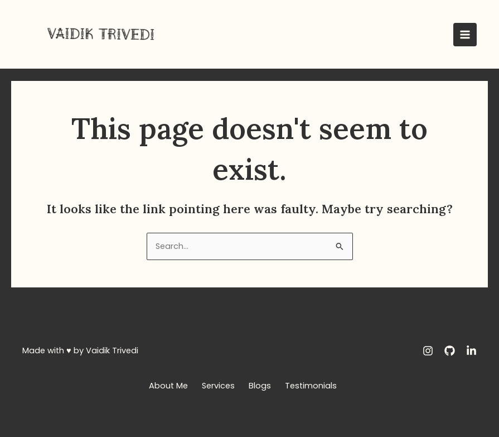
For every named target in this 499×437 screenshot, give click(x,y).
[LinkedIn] (471, 350)
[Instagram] (428, 350)
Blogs (260, 385)
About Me (168, 385)
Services (218, 385)
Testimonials (311, 385)
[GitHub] (449, 350)
